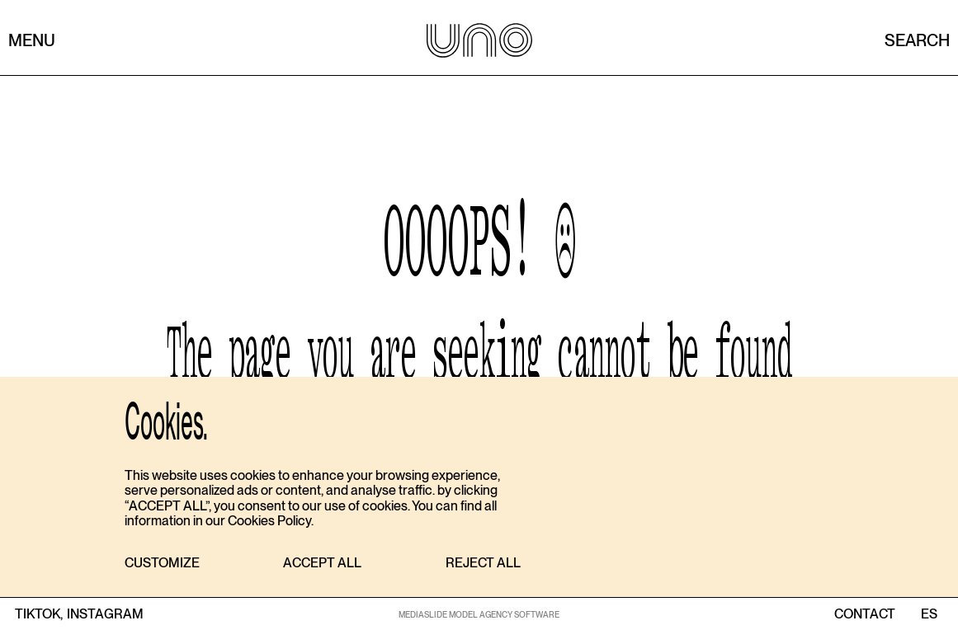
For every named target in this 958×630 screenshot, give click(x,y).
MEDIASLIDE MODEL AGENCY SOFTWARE (479, 614)
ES (929, 614)
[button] (162, 563)
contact (864, 614)
